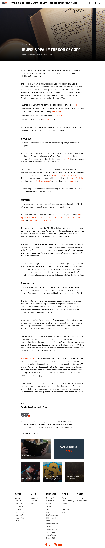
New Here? (19, 515)
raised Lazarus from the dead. (40, 220)
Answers (24, 54)
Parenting (65, 509)
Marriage (65, 506)
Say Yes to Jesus (52, 515)
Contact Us (19, 504)
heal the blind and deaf (42, 181)
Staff (17, 521)
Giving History (82, 501)
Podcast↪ (34, 501)
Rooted (64, 512)
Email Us (69, 451)
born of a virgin (77, 178)
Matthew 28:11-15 (28, 358)
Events (48, 504)
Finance (65, 504)
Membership (19, 512)
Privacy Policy (20, 518)
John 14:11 (42, 250)
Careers (18, 501)
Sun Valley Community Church (37, 54)
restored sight (32, 218)
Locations (18, 509)
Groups (48, 506)
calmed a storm (45, 218)
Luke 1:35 (75, 105)
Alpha (64, 498)
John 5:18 (58, 116)
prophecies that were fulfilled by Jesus (66, 175)
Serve (48, 509)
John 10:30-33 (48, 120)
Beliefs (17, 498)
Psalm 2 (65, 159)
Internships (19, 506)
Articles (28, 45)
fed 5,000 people (59, 218)
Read (23, 45)
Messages (34, 498)
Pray (47, 512)
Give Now (80, 498)
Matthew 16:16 (57, 112)
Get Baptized (50, 501)
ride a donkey (71, 181)
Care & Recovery (68, 501)
